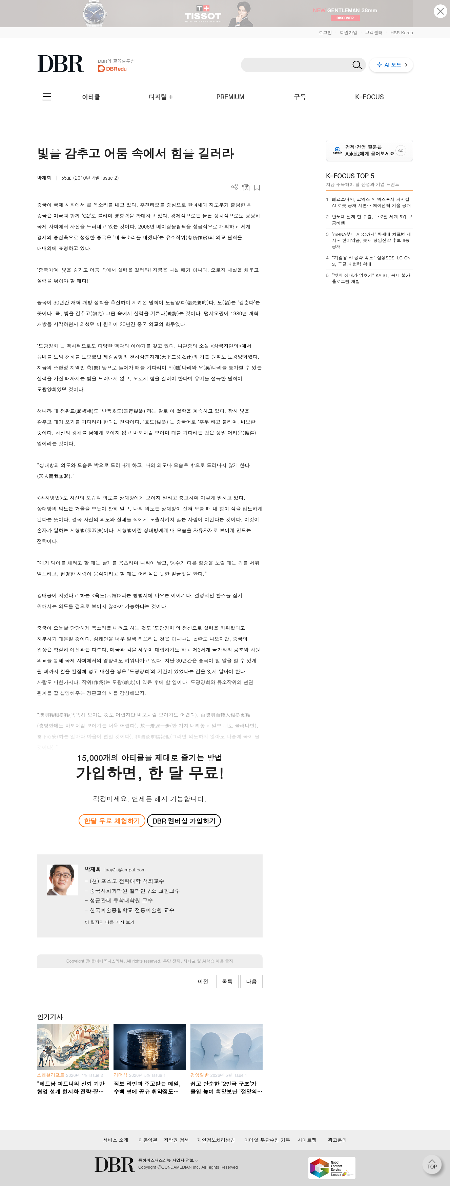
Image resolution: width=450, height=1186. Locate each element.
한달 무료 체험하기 (112, 820)
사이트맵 (307, 1139)
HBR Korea (401, 32)
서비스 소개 (115, 1139)
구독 (300, 97)
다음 (251, 981)
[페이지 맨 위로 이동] (434, 1166)
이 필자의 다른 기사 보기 (110, 922)
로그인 (325, 32)
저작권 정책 (176, 1139)
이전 (203, 981)
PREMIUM (230, 97)
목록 (227, 981)
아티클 (91, 97)
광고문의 (337, 1139)
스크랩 (257, 187)
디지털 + (161, 97)
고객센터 (374, 32)
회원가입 (348, 32)
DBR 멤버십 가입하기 (184, 820)
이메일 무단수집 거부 (267, 1139)
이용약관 (148, 1139)
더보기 (234, 187)
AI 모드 (393, 64)
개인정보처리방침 (216, 1139)
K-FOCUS (369, 97)
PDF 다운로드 (245, 187)
